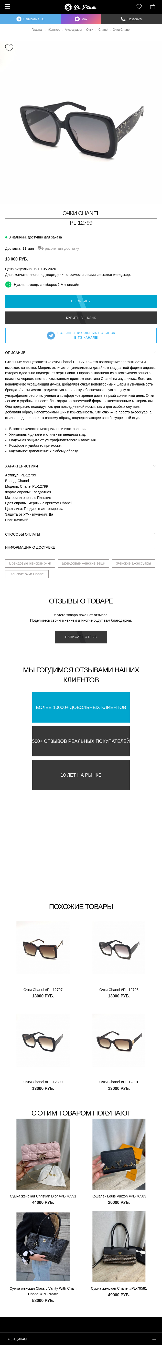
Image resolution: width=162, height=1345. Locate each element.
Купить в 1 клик (81, 318)
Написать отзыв (81, 637)
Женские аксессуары (133, 563)
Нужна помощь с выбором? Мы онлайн (42, 284)
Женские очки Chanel (27, 574)
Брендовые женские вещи (83, 563)
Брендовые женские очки (30, 563)
